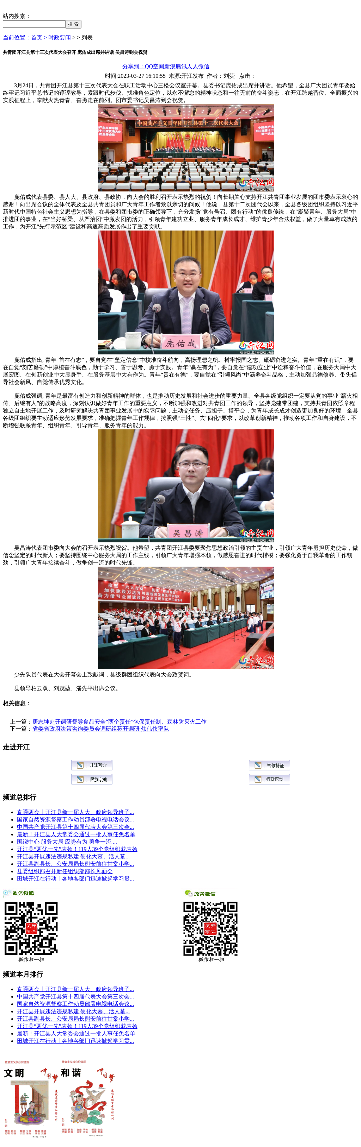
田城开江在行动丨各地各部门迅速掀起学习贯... (75, 879)
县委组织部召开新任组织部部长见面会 (65, 871)
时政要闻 (59, 37)
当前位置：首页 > (25, 37)
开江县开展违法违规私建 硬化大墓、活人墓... (73, 856)
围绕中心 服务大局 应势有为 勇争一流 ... (67, 842)
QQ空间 (154, 66)
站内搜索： (17, 16)
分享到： (133, 66)
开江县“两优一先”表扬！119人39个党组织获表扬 (77, 849)
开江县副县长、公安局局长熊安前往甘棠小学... (75, 864)
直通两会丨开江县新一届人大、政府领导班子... (75, 812)
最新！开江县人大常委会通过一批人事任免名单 (76, 834)
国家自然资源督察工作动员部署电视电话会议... (75, 820)
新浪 (170, 66)
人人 (192, 66)
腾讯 (181, 66)
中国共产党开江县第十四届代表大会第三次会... (75, 827)
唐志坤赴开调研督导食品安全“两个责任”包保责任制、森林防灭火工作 (119, 722)
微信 (203, 66)
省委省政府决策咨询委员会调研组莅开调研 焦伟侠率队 (100, 729)
